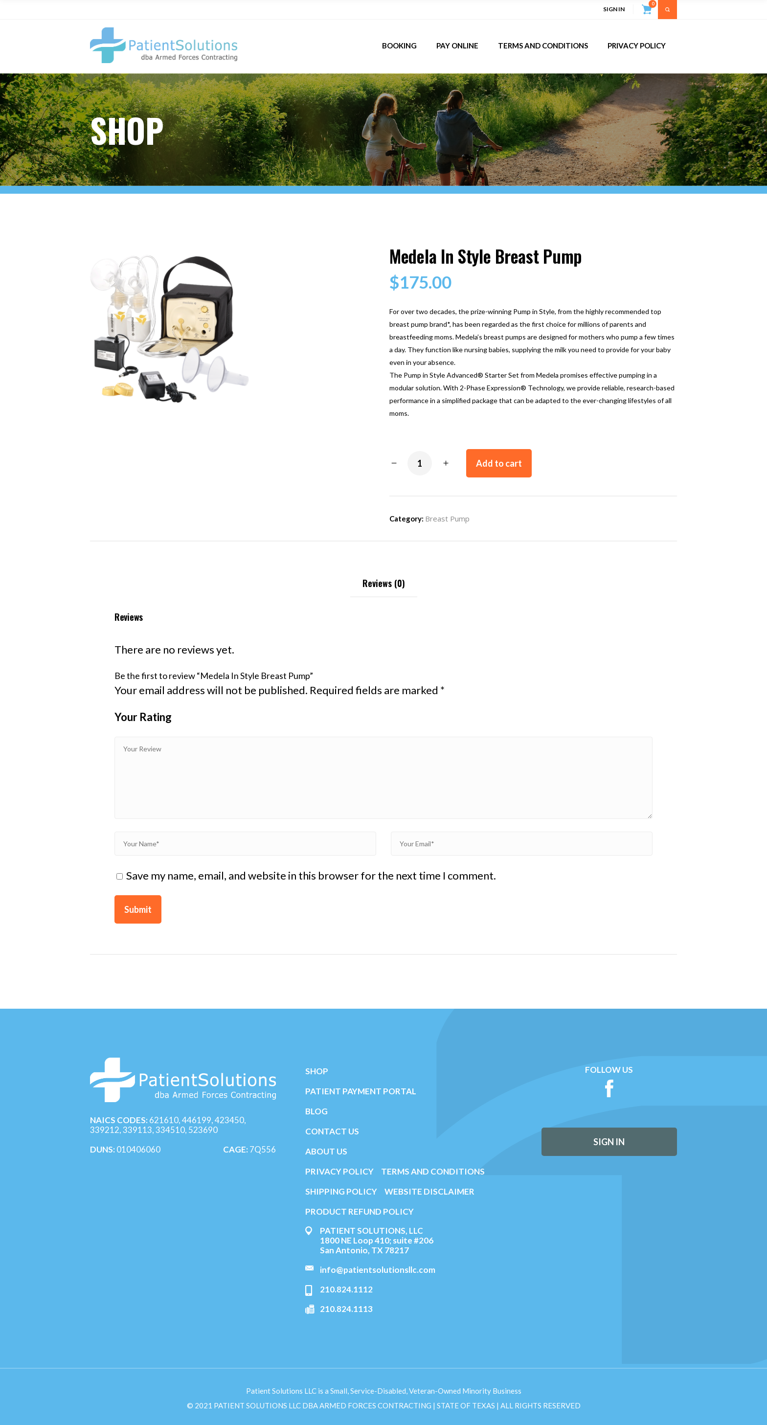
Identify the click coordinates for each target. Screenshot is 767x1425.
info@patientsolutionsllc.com (377, 1270)
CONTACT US (332, 1131)
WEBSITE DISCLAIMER (429, 1191)
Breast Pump (447, 518)
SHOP (316, 1071)
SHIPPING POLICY (342, 1191)
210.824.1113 (346, 1309)
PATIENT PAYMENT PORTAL (360, 1091)
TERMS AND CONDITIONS (433, 1171)
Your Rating (143, 717)
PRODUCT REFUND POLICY (359, 1211)
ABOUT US (326, 1151)
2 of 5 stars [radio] (187, 720)
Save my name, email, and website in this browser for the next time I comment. (311, 875)
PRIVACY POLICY (339, 1171)
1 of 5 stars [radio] (183, 720)
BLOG (316, 1111)
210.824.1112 (346, 1289)
